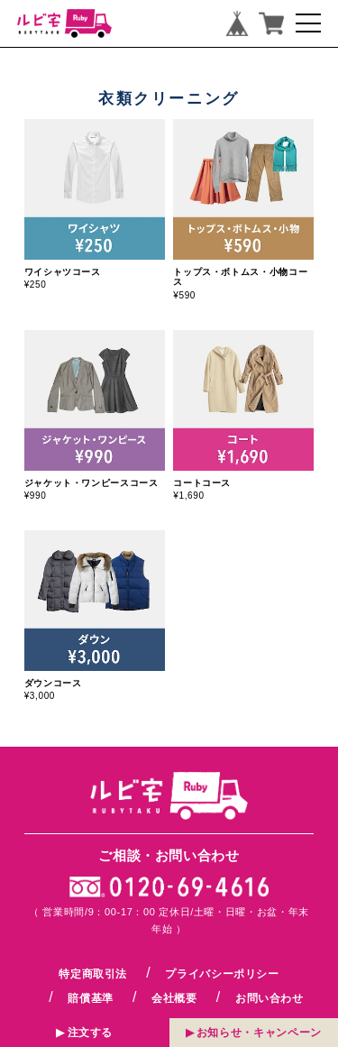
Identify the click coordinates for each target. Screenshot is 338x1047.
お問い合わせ (269, 998)
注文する (91, 1030)
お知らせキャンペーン (259, 1030)
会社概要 (174, 998)
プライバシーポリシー (222, 974)
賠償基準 (91, 998)
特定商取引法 (93, 974)
